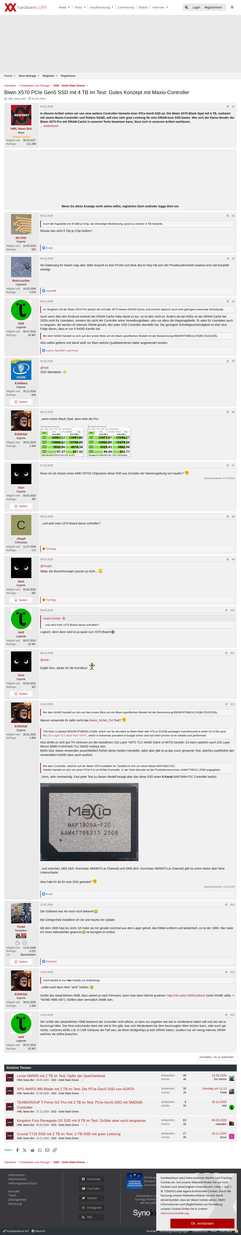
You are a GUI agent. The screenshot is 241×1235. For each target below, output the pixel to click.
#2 (233, 215)
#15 (232, 1014)
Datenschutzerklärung (175, 1213)
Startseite (226, 1231)
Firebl (223, 1092)
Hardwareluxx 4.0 (15, 1231)
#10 (232, 610)
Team (12, 1195)
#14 (232, 972)
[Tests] (77, 7)
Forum (8, 75)
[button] (69, 7)
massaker (221, 1124)
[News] (61, 7)
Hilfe (214, 1231)
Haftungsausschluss (22, 1183)
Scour (223, 1137)
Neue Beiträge (27, 75)
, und (62, 350)
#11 (232, 653)
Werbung (15, 1204)
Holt (224, 1105)
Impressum (16, 1175)
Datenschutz (17, 1179)
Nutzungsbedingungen (174, 1231)
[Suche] (186, 7)
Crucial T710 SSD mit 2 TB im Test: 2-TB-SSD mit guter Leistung (68, 1134)
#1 (233, 106)
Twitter (89, 1198)
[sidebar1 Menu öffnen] (232, 7)
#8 (233, 516)
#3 (233, 258)
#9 (233, 559)
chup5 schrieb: (52, 618)
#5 (233, 361)
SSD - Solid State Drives (65, 1080)
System (23, 401)
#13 (232, 904)
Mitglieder (48, 75)
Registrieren (68, 75)
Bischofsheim (28, 954)
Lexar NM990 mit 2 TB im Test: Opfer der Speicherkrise (61, 1076)
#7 (233, 465)
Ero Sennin (220, 1079)
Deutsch (38, 1231)
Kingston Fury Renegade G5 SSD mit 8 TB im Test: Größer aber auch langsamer (81, 1121)
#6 (233, 412)
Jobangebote (17, 1199)
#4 (233, 301)
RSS (87, 1217)
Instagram (92, 1208)
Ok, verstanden (202, 1223)
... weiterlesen (49, 126)
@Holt (44, 367)
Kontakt (13, 1191)
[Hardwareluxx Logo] (25, 7)
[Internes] (157, 7)
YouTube (91, 1188)
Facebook (91, 1179)
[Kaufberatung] (99, 7)
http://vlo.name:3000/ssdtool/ (186, 995)
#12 (232, 704)
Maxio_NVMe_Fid (101, 720)
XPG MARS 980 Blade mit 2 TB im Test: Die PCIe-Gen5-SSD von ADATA (75, 1089)
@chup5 (45, 566)
